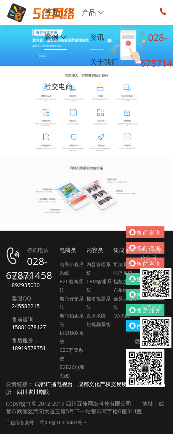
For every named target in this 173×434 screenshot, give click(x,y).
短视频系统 (98, 324)
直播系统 (96, 315)
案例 (55, 37)
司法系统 (123, 264)
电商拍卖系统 (72, 320)
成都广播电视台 (54, 384)
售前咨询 (145, 232)
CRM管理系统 (98, 285)
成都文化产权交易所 (102, 384)
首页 (51, 12)
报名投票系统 (98, 303)
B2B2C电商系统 (72, 371)
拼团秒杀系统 (72, 337)
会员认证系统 (125, 303)
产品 (93, 12)
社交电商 (58, 86)
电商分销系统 (72, 303)
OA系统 (121, 315)
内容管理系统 (98, 268)
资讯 (97, 37)
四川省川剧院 (33, 391)
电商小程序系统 (72, 268)
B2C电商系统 (71, 285)
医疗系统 (123, 273)
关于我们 (104, 61)
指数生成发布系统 (125, 285)
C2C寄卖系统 (71, 354)
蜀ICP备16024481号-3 (63, 422)
